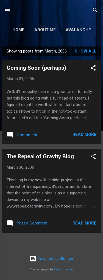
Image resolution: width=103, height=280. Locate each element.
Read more (84, 134)
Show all (85, 51)
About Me (45, 29)
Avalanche (78, 29)
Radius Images (63, 269)
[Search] (95, 11)
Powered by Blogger (51, 258)
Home (18, 29)
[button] (93, 69)
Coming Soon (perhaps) (36, 68)
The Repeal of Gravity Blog (40, 156)
